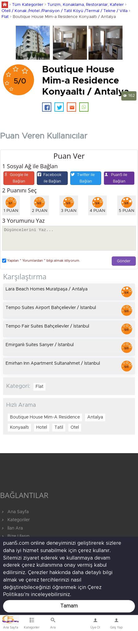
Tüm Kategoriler (27, 5)
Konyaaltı (19, 427)
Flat (5, 17)
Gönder (124, 261)
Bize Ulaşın (74, 624)
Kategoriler (15, 520)
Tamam (69, 605)
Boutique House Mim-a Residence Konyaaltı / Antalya (64, 17)
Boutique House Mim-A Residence (45, 417)
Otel (75, 427)
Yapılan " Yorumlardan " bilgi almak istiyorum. (41, 261)
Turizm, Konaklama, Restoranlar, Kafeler (85, 5)
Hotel (41, 427)
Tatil (58, 427)
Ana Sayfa (14, 512)
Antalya (95, 417)
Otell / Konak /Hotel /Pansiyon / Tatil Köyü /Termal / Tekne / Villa (64, 11)
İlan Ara (11, 528)
